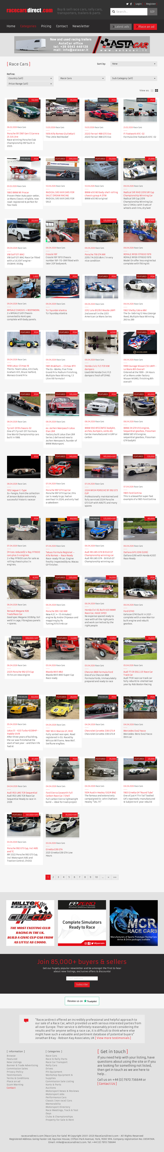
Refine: (11, 74)
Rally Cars (51, 1065)
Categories (28, 26)
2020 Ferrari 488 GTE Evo (98, 133)
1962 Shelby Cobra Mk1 (135, 310)
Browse (11, 1055)
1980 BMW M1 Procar (18, 192)
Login (138, 3)
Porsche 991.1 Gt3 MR (56, 611)
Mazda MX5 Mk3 (54, 672)
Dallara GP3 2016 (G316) (135, 552)
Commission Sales (17, 1068)
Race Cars (51, 1055)
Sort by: (101, 63)
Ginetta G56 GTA (54, 849)
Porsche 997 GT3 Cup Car (58, 490)
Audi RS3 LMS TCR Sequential (22, 792)
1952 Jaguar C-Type (17, 490)
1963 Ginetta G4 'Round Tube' (138, 792)
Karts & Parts (53, 1084)
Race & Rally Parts (56, 1059)
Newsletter (81, 26)
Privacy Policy (15, 1071)
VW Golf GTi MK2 (15, 254)
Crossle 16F (51, 254)
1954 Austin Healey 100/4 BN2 (100, 792)
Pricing (46, 26)
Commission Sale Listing (60, 1081)
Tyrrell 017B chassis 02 (19, 428)
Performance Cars (56, 1097)
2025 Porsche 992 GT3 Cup (20, 672)
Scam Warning (15, 1084)
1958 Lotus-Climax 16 (18, 366)
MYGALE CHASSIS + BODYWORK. (23, 310)
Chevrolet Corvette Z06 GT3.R (100, 730)
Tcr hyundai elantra (56, 310)
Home (11, 26)
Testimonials (14, 1075)
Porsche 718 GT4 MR (95, 254)
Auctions (51, 1087)
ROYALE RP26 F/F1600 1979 (137, 254)
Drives (49, 1068)
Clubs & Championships (59, 1116)
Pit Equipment (54, 1071)
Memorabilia (53, 1103)
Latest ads (121, 26)
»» (114, 877)
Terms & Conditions (18, 1078)
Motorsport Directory (58, 1107)
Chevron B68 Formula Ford (99, 672)
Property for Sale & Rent (60, 1119)
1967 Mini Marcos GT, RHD (59, 731)
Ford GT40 (128, 611)
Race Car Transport (56, 1062)
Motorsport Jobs (55, 1094)
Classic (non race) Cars (59, 1100)
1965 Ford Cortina (132, 493)
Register (151, 3)
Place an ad (145, 26)
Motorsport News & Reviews (62, 1091)
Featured (12, 1059)
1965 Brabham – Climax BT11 (61, 366)
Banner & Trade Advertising (22, 1065)
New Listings (14, 1062)
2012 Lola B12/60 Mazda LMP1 (100, 310)
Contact (62, 26)
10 (96, 877)
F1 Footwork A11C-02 (133, 133)
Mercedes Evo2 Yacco (134, 730)
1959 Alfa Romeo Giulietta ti (60, 133)
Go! (152, 11)
